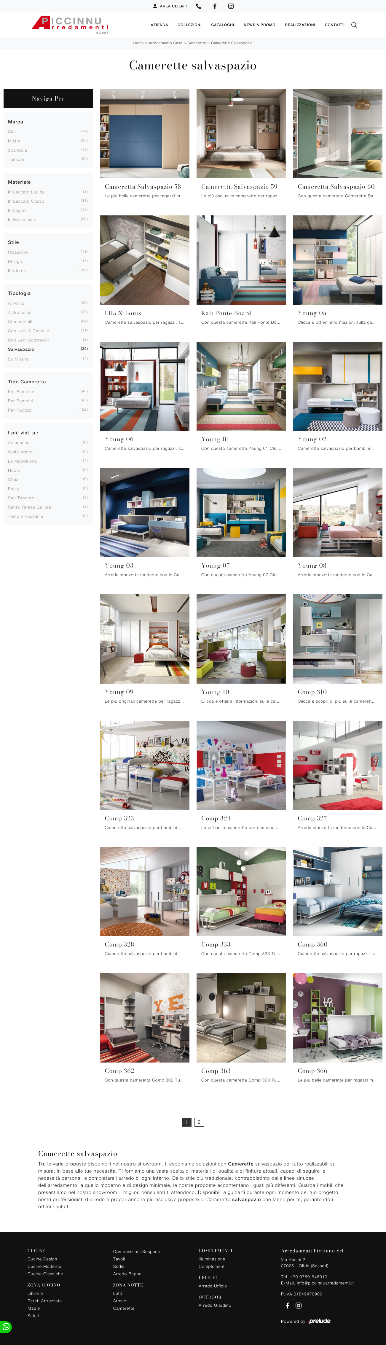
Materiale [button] (19, 181)
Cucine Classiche (45, 1272)
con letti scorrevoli (28, 338)
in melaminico (22, 218)
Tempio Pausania (25, 514)
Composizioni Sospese (136, 1250)
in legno (17, 209)
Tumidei (16, 158)
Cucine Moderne (44, 1264)
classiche (18, 250)
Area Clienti (170, 6)
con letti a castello (29, 329)
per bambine (21, 390)
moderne (17, 269)
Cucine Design (42, 1257)
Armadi (120, 1299)
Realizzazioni (300, 24)
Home (138, 41)
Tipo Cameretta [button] (27, 380)
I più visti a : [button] (23, 431)
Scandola (17, 148)
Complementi (212, 1264)
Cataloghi (222, 24)
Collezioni (190, 24)
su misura (18, 357)
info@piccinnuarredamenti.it (325, 1281)
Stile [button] (13, 241)
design (15, 260)
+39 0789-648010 (308, 1275)
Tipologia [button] (19, 292)
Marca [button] (15, 120)
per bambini (20, 399)
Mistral (15, 139)
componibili (20, 320)
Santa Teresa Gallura (29, 505)
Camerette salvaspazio (232, 41)
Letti (117, 1291)
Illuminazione (212, 1257)
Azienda (159, 24)
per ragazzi (20, 408)
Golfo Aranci (21, 450)
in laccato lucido (26, 190)
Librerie (35, 1291)
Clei (12, 130)
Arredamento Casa (165, 41)
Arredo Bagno (127, 1272)
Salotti (34, 1314)
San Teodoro (21, 496)
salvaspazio (21, 348)
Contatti (335, 24)
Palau (13, 487)
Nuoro (14, 468)
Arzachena (19, 441)
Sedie (119, 1265)
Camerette (196, 41)
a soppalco (20, 311)
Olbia (13, 478)
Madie (34, 1306)
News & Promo (259, 24)
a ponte (16, 301)
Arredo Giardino (215, 1303)
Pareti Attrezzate (45, 1299)
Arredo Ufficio (213, 1284)
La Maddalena (22, 459)
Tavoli (119, 1257)
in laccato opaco (26, 199)
